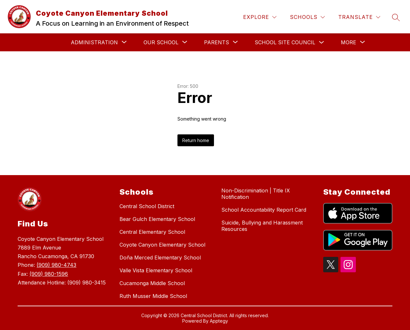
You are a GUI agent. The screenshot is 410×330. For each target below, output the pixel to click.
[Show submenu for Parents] (216, 42)
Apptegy (219, 321)
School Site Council (285, 42)
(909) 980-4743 (56, 265)
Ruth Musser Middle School (153, 296)
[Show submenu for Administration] (94, 42)
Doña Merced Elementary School (160, 257)
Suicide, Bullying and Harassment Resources (262, 225)
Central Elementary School (152, 232)
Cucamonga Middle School (152, 283)
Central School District (146, 206)
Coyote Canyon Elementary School (162, 244)
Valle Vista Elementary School (155, 270)
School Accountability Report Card (263, 210)
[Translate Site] (359, 17)
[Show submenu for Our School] (161, 42)
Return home (195, 140)
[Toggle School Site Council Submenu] (321, 42)
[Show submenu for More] (348, 42)
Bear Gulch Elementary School (157, 219)
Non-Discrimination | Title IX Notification (255, 193)
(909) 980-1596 (48, 274)
